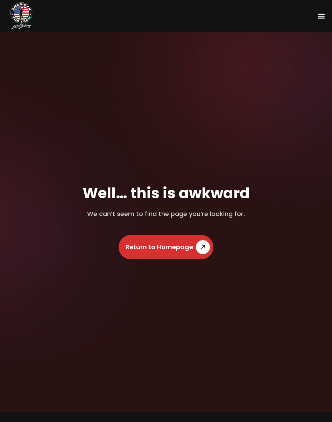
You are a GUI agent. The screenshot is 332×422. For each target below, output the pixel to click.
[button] (321, 16)
